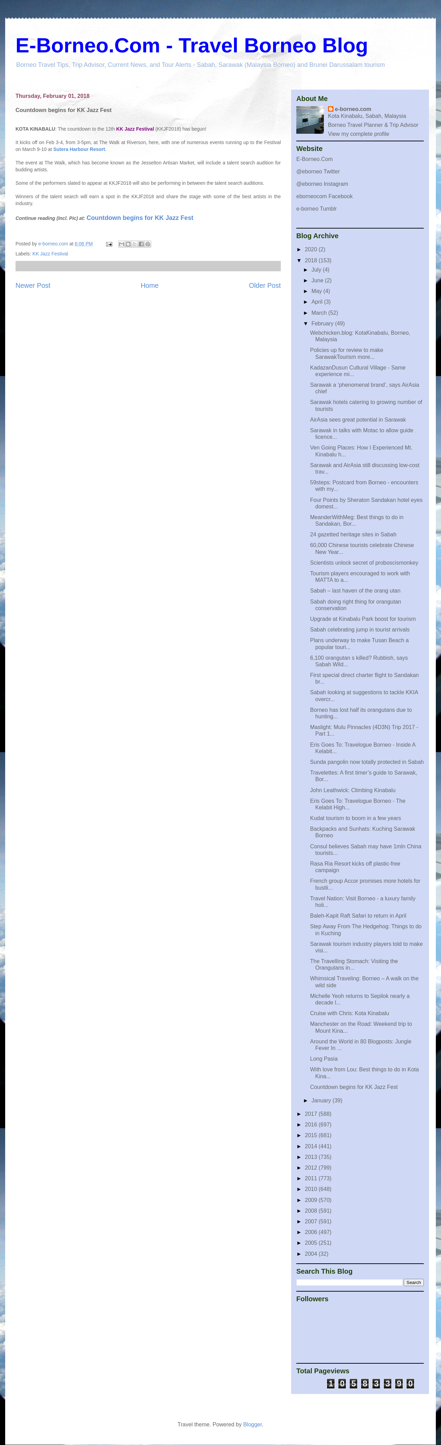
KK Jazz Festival (50, 253)
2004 (312, 1254)
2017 (312, 1114)
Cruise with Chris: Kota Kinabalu (349, 1013)
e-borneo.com (353, 109)
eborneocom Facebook (324, 196)
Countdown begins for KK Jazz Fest (139, 217)
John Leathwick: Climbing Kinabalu (353, 790)
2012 (312, 1168)
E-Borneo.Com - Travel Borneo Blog (192, 45)
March (319, 313)
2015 (312, 1135)
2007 (312, 1221)
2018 (312, 260)
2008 (312, 1211)
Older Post (265, 285)
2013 (312, 1157)
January (321, 1100)
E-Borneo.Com (314, 159)
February (323, 323)
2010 (312, 1189)
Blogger (252, 1424)
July (317, 270)
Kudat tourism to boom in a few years (355, 818)
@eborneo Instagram (322, 184)
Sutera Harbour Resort (79, 149)
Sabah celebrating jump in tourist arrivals (360, 630)
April (317, 302)
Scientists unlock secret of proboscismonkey (364, 563)
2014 (312, 1146)
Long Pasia (324, 1059)
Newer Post (33, 285)
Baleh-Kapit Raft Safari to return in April (358, 916)
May (317, 291)
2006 (312, 1232)
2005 (312, 1243)
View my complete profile (358, 134)
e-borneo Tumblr (316, 209)
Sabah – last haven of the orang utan (355, 591)
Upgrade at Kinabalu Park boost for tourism (363, 619)
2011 (312, 1178)
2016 (312, 1125)
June (318, 280)
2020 (312, 249)
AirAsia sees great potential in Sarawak (358, 420)
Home (149, 285)
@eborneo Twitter (318, 171)
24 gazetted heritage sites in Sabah (353, 534)
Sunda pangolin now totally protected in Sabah (367, 762)
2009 (312, 1200)
